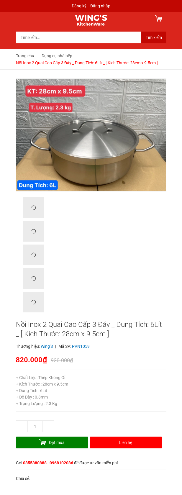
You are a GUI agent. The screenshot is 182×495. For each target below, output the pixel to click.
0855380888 (35, 462)
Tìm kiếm (154, 37)
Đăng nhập (100, 6)
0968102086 (61, 462)
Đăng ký (79, 6)
